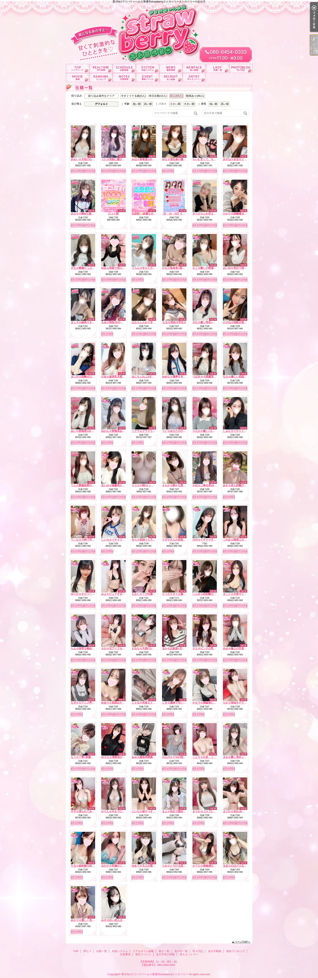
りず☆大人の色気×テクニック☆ (181, 539)
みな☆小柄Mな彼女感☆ (85, 213)
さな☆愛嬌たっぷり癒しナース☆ (90, 267)
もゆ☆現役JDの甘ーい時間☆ (118, 322)
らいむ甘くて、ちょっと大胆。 (210, 159)
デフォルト (101, 103)
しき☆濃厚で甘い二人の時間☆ (180, 702)
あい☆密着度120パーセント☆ (89, 431)
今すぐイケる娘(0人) (133, 95)
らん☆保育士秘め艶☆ (84, 648)
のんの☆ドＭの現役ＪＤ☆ (178, 757)
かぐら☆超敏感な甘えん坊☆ (209, 865)
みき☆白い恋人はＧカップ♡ (118, 920)
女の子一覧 (217, 68)
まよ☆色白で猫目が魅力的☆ (179, 811)
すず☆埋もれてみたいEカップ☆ (90, 811)
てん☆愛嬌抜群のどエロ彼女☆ (89, 485)
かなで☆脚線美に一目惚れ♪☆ (210, 702)
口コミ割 (113, 213)
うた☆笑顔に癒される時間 (117, 159)
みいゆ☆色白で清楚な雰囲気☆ (241, 267)
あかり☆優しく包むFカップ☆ (89, 920)
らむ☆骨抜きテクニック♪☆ (239, 702)
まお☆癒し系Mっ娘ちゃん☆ (240, 757)
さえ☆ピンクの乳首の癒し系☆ (210, 648)
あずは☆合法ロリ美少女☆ (239, 159)
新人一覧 (194, 68)
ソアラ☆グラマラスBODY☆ (149, 431)
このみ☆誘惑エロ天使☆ (237, 539)
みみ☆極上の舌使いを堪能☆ (240, 648)
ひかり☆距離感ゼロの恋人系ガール (244, 213)
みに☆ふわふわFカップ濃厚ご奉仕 (152, 376)
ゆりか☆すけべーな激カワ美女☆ (90, 594)
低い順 (137, 103)
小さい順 (175, 103)
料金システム (147, 68)
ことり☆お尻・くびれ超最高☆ (210, 757)
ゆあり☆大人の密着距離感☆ (149, 865)
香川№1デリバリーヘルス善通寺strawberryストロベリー (154, 974)
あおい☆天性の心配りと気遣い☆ (90, 159)
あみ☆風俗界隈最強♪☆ (145, 757)
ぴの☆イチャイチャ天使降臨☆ (210, 539)
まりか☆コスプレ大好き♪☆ (209, 811)
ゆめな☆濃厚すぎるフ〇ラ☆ (179, 376)
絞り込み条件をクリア (101, 95)
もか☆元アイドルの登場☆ (117, 648)
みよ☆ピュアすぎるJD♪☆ (116, 594)
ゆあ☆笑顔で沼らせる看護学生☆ (121, 267)
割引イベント (147, 77)
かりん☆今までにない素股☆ (118, 811)
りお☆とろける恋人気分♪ (177, 865)
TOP (77, 68)
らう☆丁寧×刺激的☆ (83, 757)
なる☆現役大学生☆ (174, 322)
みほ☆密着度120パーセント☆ (150, 159)
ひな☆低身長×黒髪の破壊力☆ (180, 267)
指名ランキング (101, 77)
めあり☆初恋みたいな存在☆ (118, 702)
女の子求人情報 (171, 77)
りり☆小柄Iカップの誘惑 (146, 485)
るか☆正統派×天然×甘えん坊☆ (180, 648)
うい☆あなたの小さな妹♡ (178, 431)
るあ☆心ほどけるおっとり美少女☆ (244, 865)
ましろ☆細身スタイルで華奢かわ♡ (92, 322)
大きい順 (189, 103)
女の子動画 (77, 77)
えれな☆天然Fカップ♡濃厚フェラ (152, 648)
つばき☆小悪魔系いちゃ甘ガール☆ (213, 376)
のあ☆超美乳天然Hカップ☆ (118, 376)
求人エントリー (194, 77)
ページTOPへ (242, 941)
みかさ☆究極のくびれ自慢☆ (118, 865)
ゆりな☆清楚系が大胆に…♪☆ (119, 757)
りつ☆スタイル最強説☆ (176, 594)
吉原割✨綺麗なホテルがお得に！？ (153, 213)
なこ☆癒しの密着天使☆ (206, 267)
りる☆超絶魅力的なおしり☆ (88, 865)
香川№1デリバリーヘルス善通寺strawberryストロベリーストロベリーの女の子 (159, 32)
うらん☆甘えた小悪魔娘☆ (147, 267)
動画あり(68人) (195, 95)
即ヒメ (101, 68)
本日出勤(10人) (158, 95)
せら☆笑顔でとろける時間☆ (149, 539)
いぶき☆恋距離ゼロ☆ (205, 594)
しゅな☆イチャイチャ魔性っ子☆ (242, 431)
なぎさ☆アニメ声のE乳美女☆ (89, 702)
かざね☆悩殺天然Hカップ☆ (239, 322)
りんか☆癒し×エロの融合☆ (209, 431)
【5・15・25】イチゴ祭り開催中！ (183, 213)
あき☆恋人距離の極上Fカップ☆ (242, 485)
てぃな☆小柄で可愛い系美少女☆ (90, 539)
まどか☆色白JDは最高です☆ (240, 811)
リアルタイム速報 (171, 68)
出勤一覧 (124, 68)
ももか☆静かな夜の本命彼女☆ (180, 485)
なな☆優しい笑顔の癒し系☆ (240, 376)
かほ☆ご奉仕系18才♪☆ (206, 485)
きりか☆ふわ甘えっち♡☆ (208, 213)
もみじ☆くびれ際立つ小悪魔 (149, 594)
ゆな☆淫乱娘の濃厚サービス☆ (180, 159)
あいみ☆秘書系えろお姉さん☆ (119, 485)
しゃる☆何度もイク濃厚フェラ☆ (151, 702)
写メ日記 (240, 68)
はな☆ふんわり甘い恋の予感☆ (150, 322)
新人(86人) (176, 95)
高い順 (148, 103)
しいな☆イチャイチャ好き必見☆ (121, 539)
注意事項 (124, 77)
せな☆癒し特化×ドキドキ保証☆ (211, 322)
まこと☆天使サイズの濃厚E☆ (241, 594)
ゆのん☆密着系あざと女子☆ (118, 431)
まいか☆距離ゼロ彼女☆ (85, 376)
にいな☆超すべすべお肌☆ (147, 811)
